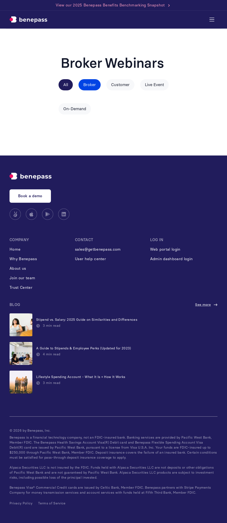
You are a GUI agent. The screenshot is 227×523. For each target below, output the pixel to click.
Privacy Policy (21, 503)
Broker (89, 84)
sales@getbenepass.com (98, 249)
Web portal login (165, 249)
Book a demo (30, 196)
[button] (211, 19)
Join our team (22, 278)
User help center (90, 259)
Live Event (154, 84)
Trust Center (21, 287)
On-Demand (74, 108)
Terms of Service (51, 503)
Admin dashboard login (171, 259)
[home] (28, 19)
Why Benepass (23, 259)
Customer (120, 84)
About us (18, 268)
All (65, 84)
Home (15, 249)
